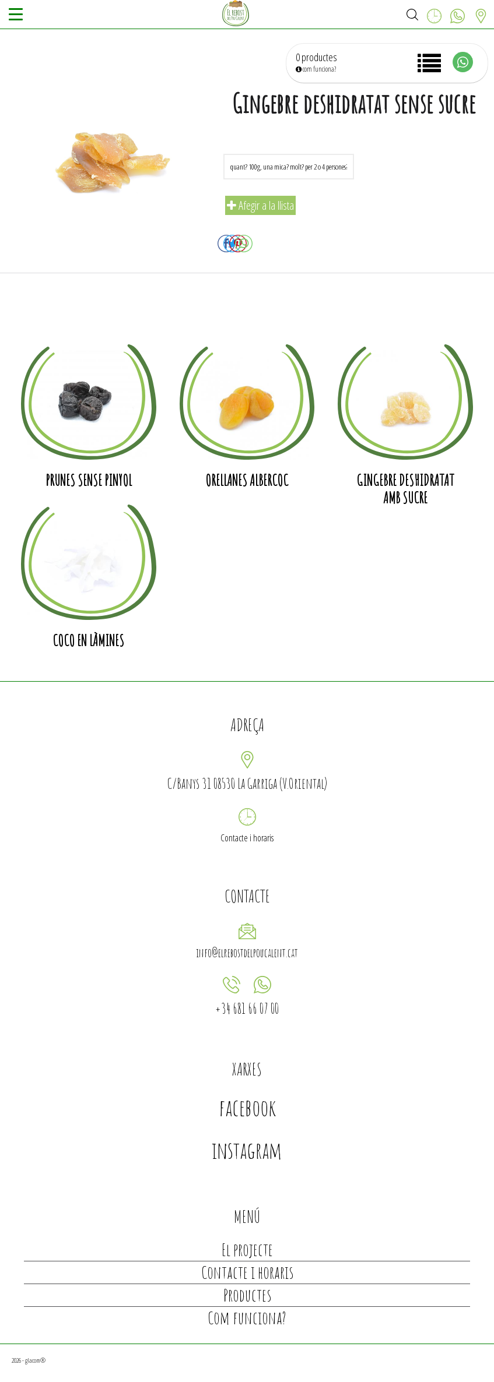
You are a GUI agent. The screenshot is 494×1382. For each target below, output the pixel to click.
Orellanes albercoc (246, 480)
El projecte (247, 1249)
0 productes (316, 57)
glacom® (35, 1360)
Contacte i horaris (247, 837)
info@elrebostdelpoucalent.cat (247, 953)
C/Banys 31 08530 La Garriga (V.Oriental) (247, 783)
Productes (247, 1295)
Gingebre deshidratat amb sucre (405, 489)
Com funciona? (247, 1317)
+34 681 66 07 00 (247, 1008)
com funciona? (316, 69)
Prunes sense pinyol (88, 480)
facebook (247, 1107)
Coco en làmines (88, 640)
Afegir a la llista (260, 205)
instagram (247, 1150)
